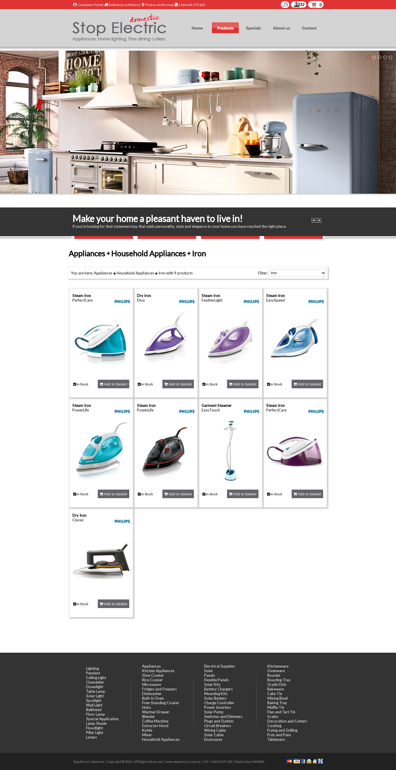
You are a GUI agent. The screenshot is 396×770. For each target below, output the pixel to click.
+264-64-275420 (192, 5)
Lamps (91, 737)
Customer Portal (90, 5)
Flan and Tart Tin (281, 712)
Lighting (92, 668)
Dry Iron (144, 295)
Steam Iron (81, 295)
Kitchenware (277, 666)
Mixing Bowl (277, 698)
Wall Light (94, 705)
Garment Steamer (217, 405)
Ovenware (276, 670)
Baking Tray (277, 702)
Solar (208, 670)
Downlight (94, 686)
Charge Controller (219, 702)
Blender (148, 716)
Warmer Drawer (155, 712)
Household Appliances (135, 273)
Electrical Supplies (219, 666)
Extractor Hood (155, 725)
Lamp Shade (96, 723)
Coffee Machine (155, 721)
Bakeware (275, 689)
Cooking (274, 725)
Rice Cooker (152, 680)
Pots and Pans (279, 735)
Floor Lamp (95, 714)
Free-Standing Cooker (160, 702)
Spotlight (94, 700)
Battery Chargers (218, 689)
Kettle (147, 730)
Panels (209, 675)
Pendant (93, 673)
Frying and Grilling (282, 730)
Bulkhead (94, 709)
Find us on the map (159, 5)
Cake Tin (274, 693)
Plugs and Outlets (219, 721)
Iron (161, 273)
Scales (272, 716)
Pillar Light (94, 732)
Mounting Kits (216, 693)
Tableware (276, 739)
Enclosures (213, 739)
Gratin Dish (276, 684)
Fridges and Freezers (159, 689)
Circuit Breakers (217, 725)
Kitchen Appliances (158, 670)
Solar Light (95, 696)
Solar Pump (214, 712)
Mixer (147, 735)
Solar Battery (215, 698)
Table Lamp (95, 691)
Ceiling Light (96, 677)
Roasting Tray (278, 680)
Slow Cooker (153, 675)
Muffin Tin (275, 707)
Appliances (103, 273)
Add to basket (113, 384)
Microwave (151, 684)
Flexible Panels (216, 680)
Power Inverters (217, 707)
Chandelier (95, 682)
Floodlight (94, 728)
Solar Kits (212, 684)
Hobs (146, 707)
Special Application (102, 718)
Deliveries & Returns (125, 5)
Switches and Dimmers (223, 716)
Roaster (273, 675)
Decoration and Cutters (287, 721)
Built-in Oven (153, 698)
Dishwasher (152, 693)
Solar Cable (214, 735)
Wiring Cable (215, 730)
